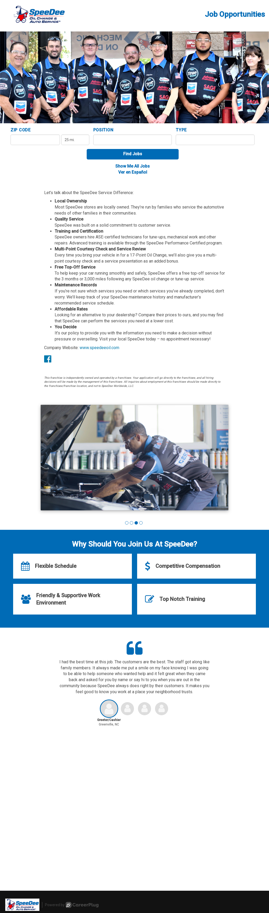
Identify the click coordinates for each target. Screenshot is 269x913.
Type (181, 129)
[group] (134, 458)
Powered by (72, 905)
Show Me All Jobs (132, 166)
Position (103, 129)
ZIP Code (21, 129)
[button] (126, 523)
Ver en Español (132, 172)
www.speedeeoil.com (99, 347)
